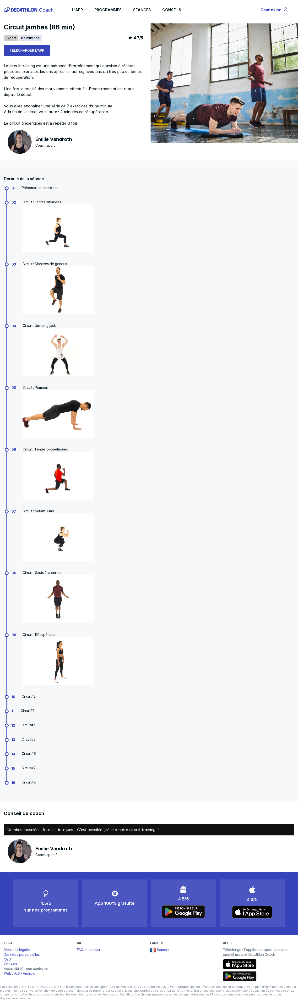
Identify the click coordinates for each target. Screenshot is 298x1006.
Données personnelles (22, 954)
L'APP (77, 9)
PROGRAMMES (108, 9)
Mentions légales (17, 950)
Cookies (10, 964)
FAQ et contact (88, 950)
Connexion (274, 10)
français (159, 950)
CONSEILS (171, 9)
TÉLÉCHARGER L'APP (27, 50)
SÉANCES (142, 9)
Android (29, 973)
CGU (7, 959)
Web (7, 973)
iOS (17, 973)
